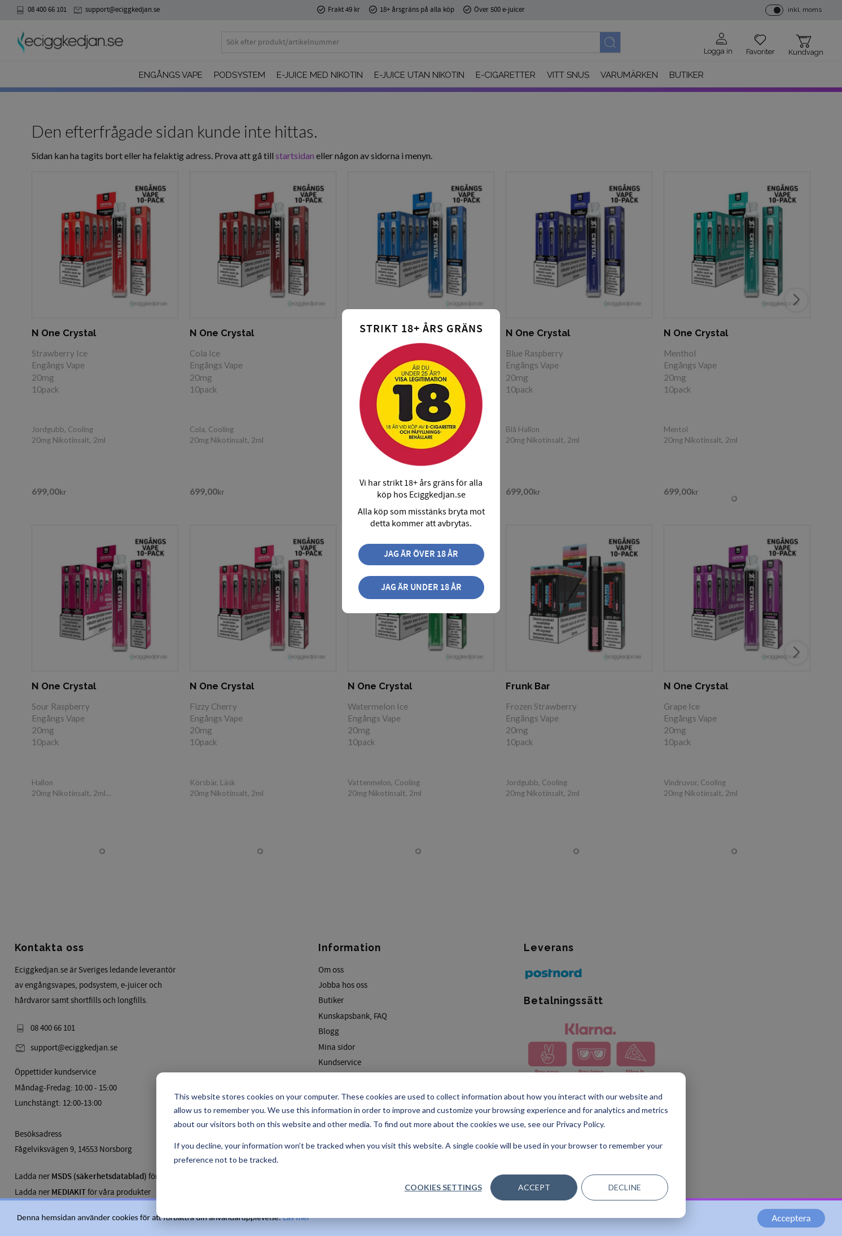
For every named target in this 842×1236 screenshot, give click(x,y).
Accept (534, 1187)
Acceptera (790, 1218)
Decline (624, 1187)
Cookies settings (443, 1187)
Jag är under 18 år (421, 587)
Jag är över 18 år (421, 554)
